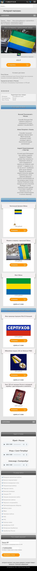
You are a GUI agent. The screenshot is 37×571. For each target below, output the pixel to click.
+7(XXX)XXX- (10, 548)
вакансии (11, 564)
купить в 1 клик (18, 304)
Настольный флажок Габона (18, 206)
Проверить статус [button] (9, 555)
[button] (35, 6)
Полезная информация (21, 564)
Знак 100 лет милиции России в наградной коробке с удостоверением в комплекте (18, 385)
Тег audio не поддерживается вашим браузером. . (15, 444)
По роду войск (18, 473)
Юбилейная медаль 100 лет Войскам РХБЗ (18, 351)
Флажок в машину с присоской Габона (18, 240)
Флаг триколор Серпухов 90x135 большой (18, 316)
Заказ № (10, 542)
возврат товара (30, 562)
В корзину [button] (12, 65)
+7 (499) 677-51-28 (10, 2)
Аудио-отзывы (19, 434)
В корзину (14, 230)
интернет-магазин (7, 562)
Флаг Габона (18, 275)
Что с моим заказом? (18, 537)
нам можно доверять (19, 562)
